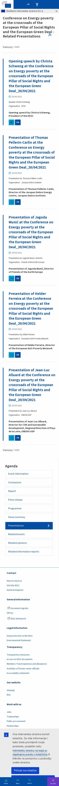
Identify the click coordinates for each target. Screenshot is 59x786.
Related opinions (17, 543)
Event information (18, 474)
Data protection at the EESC (20, 635)
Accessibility (37, 4)
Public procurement (16, 721)
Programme (14, 508)
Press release (15, 500)
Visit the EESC (13, 585)
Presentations (16, 525)
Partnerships (13, 726)
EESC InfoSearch (16, 618)
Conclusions (14, 482)
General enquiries (15, 590)
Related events (16, 534)
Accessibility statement (18, 673)
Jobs (9, 712)
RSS (51, 35)
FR (18, 202)
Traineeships (13, 716)
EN (18, 122)
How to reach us (14, 580)
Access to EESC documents (20, 659)
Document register (17, 608)
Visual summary (16, 517)
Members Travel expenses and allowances (27, 664)
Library (10, 612)
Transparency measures (18, 654)
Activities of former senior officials (23, 668)
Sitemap (11, 690)
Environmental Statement (19, 640)
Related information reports (23, 551)
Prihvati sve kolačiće (25, 770)
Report (12, 491)
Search (29, 783)
